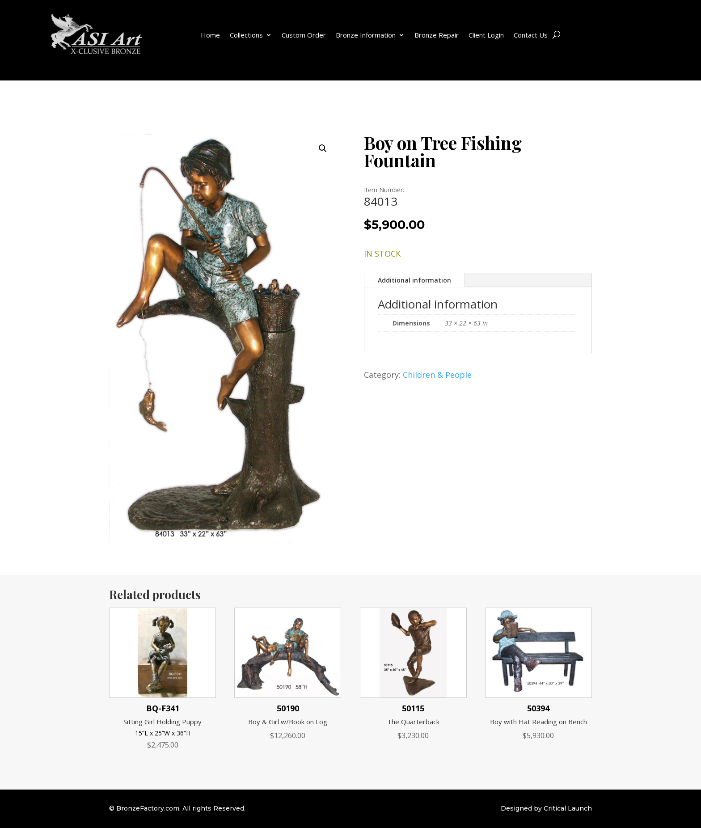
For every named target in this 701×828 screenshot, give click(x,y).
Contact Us (531, 34)
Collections (246, 34)
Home (210, 34)
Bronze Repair (436, 34)
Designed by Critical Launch (546, 808)
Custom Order (304, 34)
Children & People (437, 374)
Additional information (414, 280)
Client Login (486, 34)
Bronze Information (366, 34)
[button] (323, 148)
